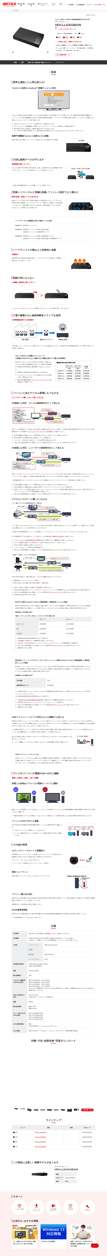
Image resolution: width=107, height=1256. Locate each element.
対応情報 (20, 641)
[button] (87, 1110)
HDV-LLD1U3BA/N (40, 1147)
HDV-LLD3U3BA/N (40, 1137)
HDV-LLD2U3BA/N (40, 1142)
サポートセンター (54, 550)
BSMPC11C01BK (57, 536)
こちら (29, 860)
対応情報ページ (49, 933)
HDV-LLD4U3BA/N (40, 1132)
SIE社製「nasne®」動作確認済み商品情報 (30, 700)
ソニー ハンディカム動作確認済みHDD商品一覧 (29, 540)
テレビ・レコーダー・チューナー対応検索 (40, 431)
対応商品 (39, 587)
